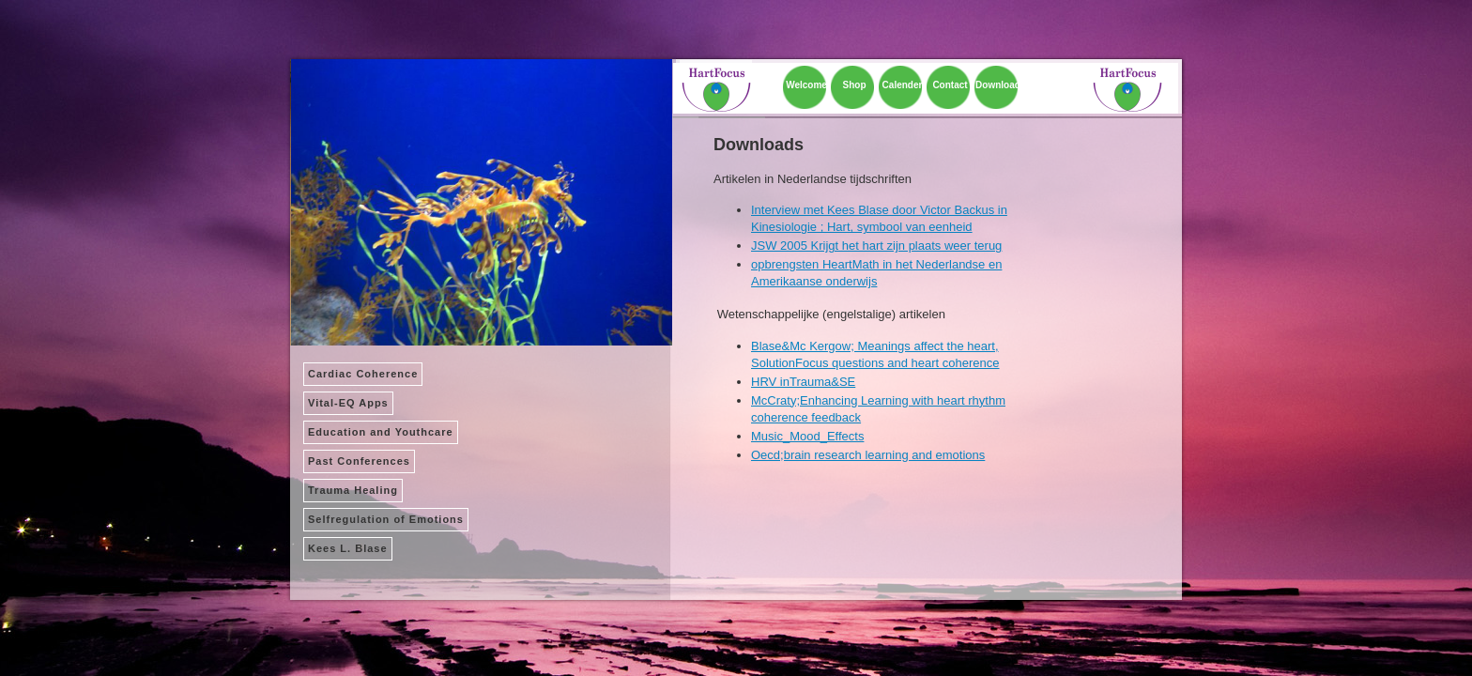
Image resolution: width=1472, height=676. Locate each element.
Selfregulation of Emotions (386, 519)
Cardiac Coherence (363, 373)
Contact (949, 85)
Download (997, 85)
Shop (854, 85)
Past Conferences (359, 461)
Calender (902, 85)
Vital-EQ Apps (348, 402)
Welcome (806, 85)
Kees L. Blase (348, 548)
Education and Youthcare (380, 432)
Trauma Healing (353, 490)
